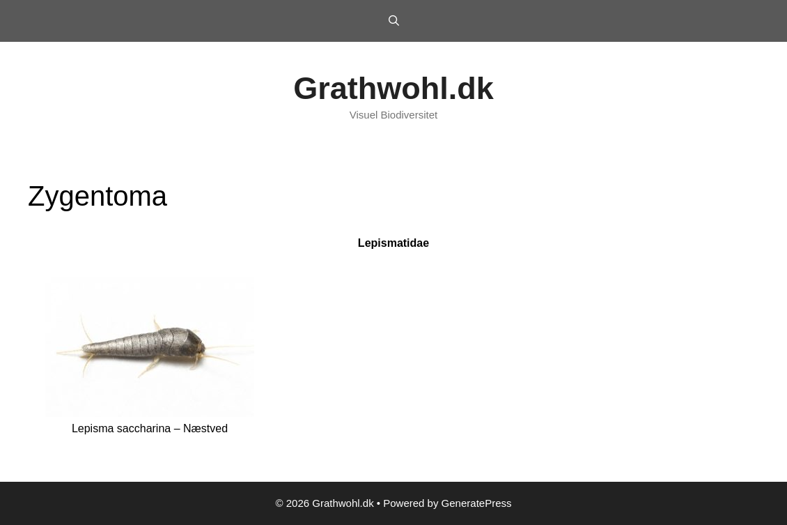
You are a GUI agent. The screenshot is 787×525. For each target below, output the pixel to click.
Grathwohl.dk (393, 88)
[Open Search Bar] (393, 21)
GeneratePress (477, 503)
